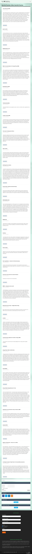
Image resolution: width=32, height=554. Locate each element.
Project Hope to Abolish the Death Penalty (10, 186)
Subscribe (16, 502)
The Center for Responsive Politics (8, 131)
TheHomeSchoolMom (6, 103)
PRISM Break (5, 219)
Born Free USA (5, 29)
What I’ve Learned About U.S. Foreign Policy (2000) (11, 66)
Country (3, 528)
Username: (3, 485)
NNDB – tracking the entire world (8, 286)
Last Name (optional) (5, 521)
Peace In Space (5, 247)
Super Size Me (5, 148)
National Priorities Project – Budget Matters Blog (11, 305)
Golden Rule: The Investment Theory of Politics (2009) (11, 409)
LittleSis (4, 318)
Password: (3, 486)
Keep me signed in (5, 488)
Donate (16, 507)
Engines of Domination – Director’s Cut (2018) (10, 442)
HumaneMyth (5, 368)
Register (3, 489)
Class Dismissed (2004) (6, 8)
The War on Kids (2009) (6, 115)
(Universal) (7, 9)
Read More (5, 25)
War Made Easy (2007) (6, 86)
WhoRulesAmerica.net (6, 48)
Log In (29, 490)
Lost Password (4, 490)
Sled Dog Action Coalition (7, 165)
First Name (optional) (5, 518)
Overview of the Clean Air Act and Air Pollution (10, 274)
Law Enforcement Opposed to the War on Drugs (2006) (11, 337)
